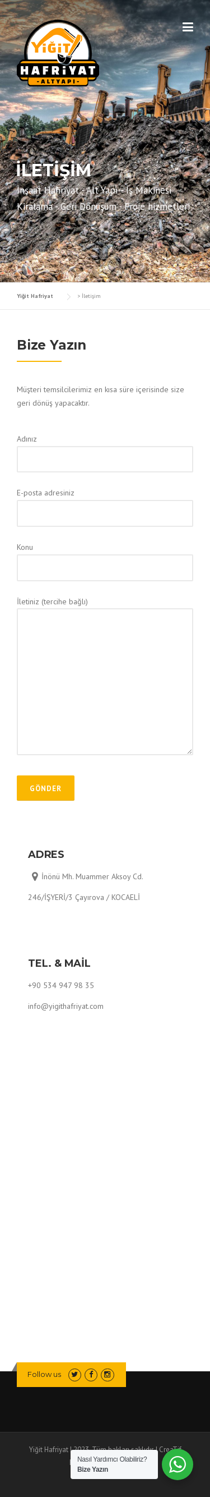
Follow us (44, 1374)
